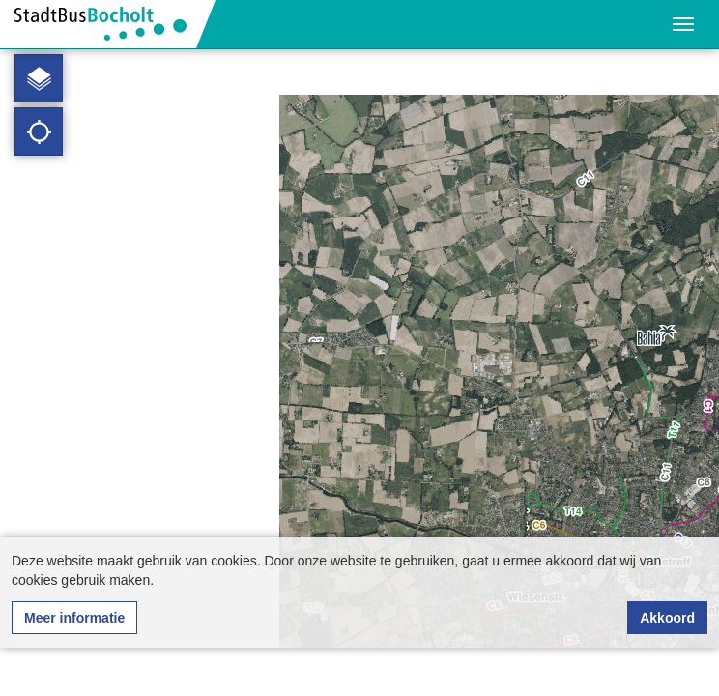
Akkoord (667, 617)
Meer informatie (74, 617)
